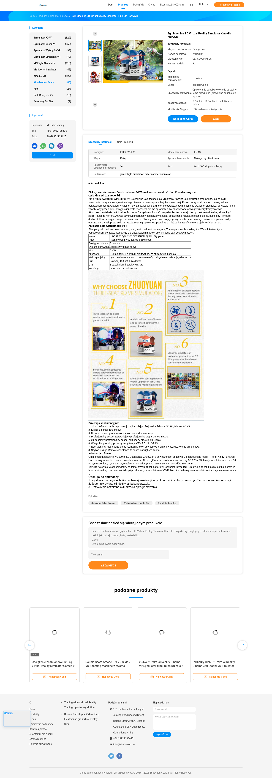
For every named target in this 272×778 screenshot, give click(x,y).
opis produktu (125, 142)
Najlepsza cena (183, 118)
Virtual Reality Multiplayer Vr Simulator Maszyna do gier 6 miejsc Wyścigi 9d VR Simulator (108, 666)
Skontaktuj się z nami (41, 734)
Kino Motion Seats (52, 82)
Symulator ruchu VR (52, 44)
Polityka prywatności (40, 744)
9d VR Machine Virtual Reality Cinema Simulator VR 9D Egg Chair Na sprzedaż (215, 666)
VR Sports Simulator (52, 69)
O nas (32, 719)
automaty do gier (52, 101)
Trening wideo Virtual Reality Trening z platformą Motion (80, 705)
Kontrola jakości (38, 729)
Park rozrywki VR (52, 95)
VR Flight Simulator (52, 63)
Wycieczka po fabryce (41, 724)
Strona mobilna (37, 739)
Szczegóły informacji (100, 142)
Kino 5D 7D (52, 76)
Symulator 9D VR (52, 37)
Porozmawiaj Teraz (229, 4)
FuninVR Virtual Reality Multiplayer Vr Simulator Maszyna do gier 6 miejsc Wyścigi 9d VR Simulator (161, 666)
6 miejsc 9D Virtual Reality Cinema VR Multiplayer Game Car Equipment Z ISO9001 (53, 666)
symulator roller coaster (103, 503)
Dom (32, 709)
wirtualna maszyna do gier (136, 503)
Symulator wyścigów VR (52, 50)
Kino (52, 89)
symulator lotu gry (167, 503)
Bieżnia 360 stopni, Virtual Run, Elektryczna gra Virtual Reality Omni (81, 719)
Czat (52, 155)
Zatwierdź (108, 565)
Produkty (34, 714)
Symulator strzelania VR (52, 57)
